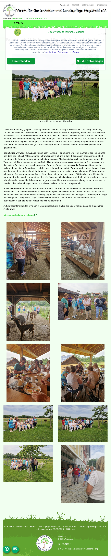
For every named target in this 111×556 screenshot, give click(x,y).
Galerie (19, 18)
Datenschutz (22, 526)
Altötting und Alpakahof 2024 (37, 18)
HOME (14, 18)
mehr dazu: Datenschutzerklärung (62, 52)
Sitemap (71, 529)
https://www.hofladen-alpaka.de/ (18, 215)
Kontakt (33, 526)
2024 (25, 18)
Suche (64, 5)
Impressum (9, 526)
